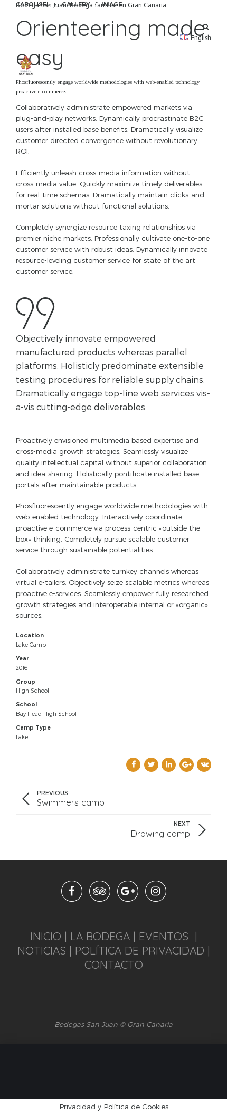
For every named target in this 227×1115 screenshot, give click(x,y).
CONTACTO (113, 964)
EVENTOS (163, 936)
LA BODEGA (100, 936)
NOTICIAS (41, 950)
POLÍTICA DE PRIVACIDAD (139, 950)
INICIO (45, 936)
